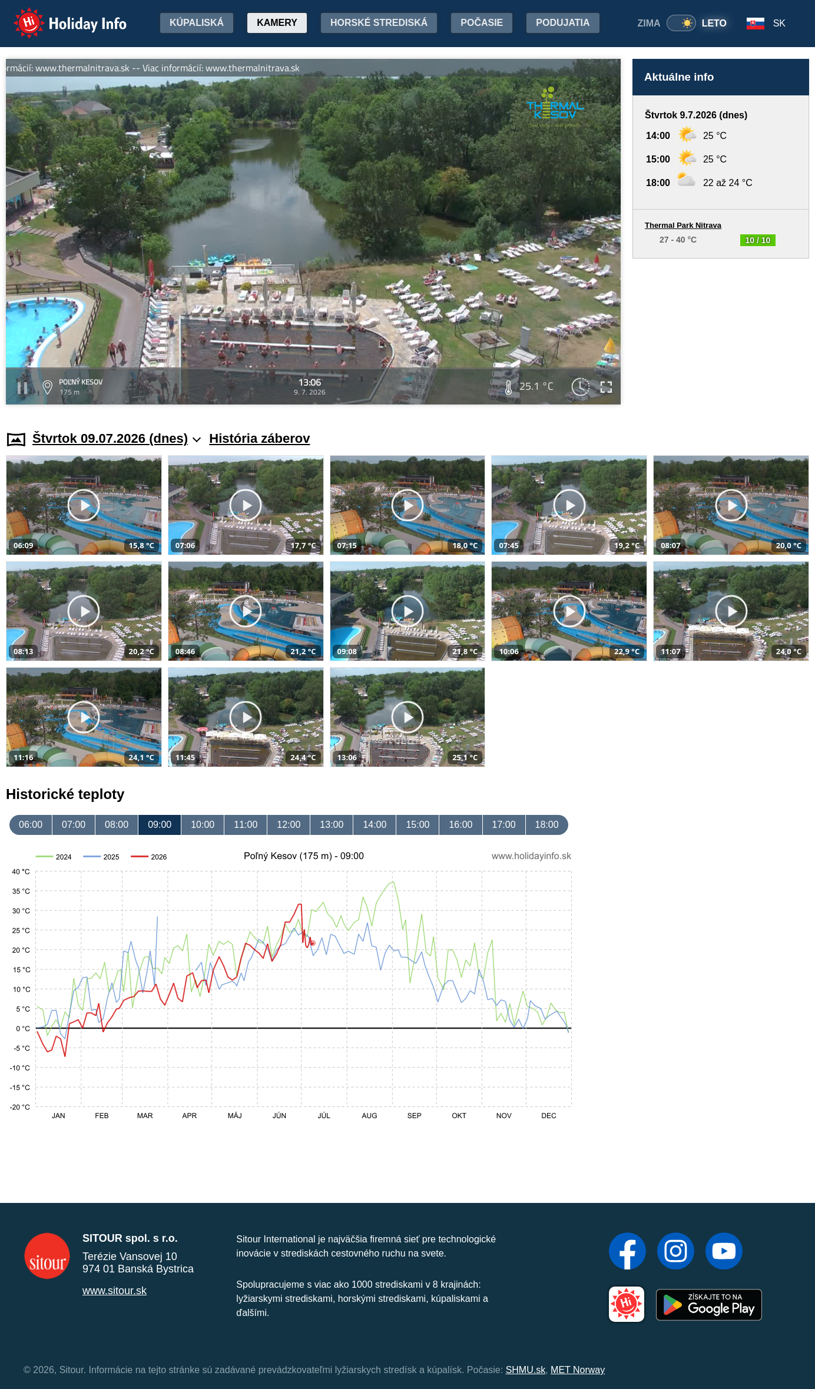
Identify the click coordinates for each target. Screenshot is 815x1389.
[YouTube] (724, 1252)
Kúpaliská (197, 23)
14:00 (374, 825)
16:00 (460, 825)
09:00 (159, 825)
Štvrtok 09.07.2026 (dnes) (116, 438)
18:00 (547, 825)
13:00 (331, 825)
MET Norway (578, 1370)
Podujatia (562, 23)
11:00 (245, 825)
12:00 (288, 825)
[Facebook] (627, 1252)
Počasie (481, 23)
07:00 (73, 825)
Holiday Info (59, 15)
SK (779, 23)
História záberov (259, 438)
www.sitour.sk (114, 1291)
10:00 (202, 825)
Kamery (277, 23)
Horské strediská (379, 23)
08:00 (116, 825)
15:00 (417, 825)
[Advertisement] (720, 333)
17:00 (504, 825)
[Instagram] (675, 1252)
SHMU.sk (526, 1370)
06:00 (30, 825)
